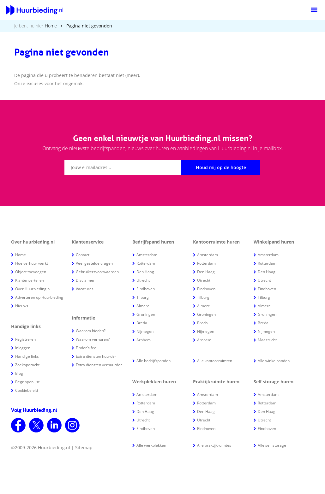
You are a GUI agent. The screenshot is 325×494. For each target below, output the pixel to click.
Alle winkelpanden (274, 360)
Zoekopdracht (27, 365)
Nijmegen (144, 331)
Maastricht (267, 340)
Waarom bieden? (90, 330)
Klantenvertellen (29, 280)
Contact (82, 254)
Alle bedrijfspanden (153, 360)
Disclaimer (85, 280)
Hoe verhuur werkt (31, 263)
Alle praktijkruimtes (214, 445)
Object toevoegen (30, 271)
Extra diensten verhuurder (99, 365)
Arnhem (143, 340)
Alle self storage (272, 445)
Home (51, 26)
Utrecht (143, 280)
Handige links (27, 356)
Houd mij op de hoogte (221, 167)
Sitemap (84, 447)
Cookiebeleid (26, 390)
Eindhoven (145, 288)
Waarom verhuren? (93, 339)
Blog (19, 373)
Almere (142, 306)
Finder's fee (86, 347)
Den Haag (145, 271)
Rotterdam (145, 263)
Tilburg (142, 297)
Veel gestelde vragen (94, 263)
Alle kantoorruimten (214, 360)
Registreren (25, 339)
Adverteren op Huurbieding (39, 297)
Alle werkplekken (151, 445)
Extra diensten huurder (96, 356)
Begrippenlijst (27, 382)
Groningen (145, 314)
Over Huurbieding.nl (33, 288)
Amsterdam (146, 254)
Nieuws (21, 306)
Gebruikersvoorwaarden (97, 271)
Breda (141, 323)
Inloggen (22, 347)
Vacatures (84, 288)
